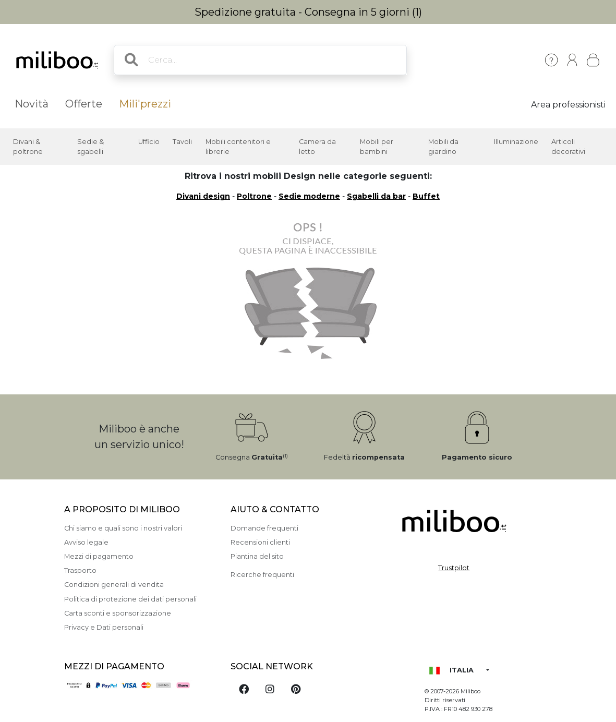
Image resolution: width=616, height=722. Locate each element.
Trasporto (80, 570)
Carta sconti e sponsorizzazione (117, 613)
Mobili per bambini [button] (376, 146)
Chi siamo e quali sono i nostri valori (123, 528)
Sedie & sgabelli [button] (90, 146)
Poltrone (254, 196)
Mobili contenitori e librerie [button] (238, 146)
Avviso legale (86, 542)
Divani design (203, 196)
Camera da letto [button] (317, 146)
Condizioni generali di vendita (114, 584)
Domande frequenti (264, 528)
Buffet (426, 196)
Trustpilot (453, 568)
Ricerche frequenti (262, 575)
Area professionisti (568, 105)
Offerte (83, 104)
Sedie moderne (309, 196)
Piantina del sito (257, 556)
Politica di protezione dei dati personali (130, 599)
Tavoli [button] (182, 142)
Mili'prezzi (145, 104)
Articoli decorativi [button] (568, 146)
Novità (32, 104)
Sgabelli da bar (376, 196)
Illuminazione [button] (516, 142)
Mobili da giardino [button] (443, 146)
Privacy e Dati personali (103, 627)
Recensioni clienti (260, 542)
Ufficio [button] (149, 142)
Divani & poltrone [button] (28, 146)
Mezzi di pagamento (99, 556)
